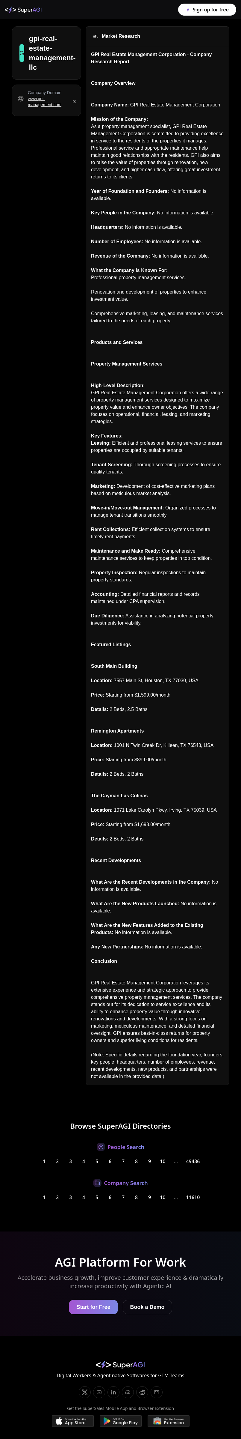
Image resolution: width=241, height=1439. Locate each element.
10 (162, 1161)
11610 (193, 1197)
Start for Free (93, 1307)
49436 (193, 1161)
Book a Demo (147, 1307)
